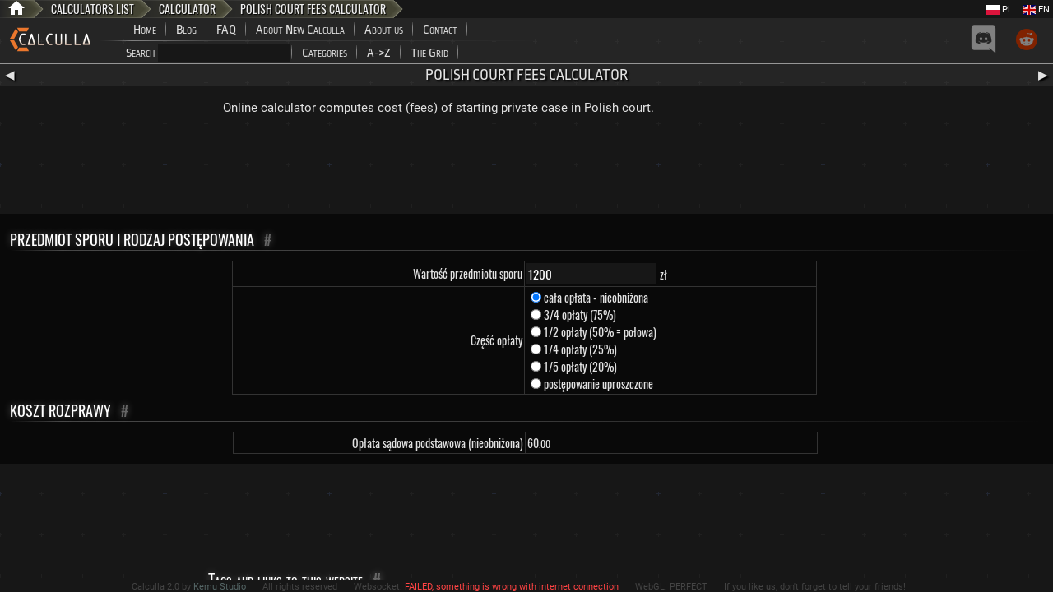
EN (1036, 9)
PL (999, 9)
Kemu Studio (219, 586)
